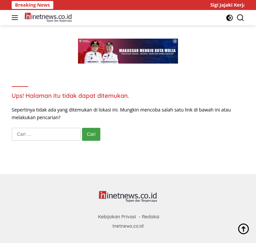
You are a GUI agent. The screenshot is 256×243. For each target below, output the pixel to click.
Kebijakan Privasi (117, 217)
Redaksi (150, 217)
